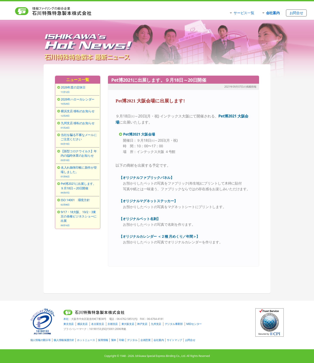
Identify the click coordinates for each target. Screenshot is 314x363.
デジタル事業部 (174, 324)
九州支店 (156, 324)
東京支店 (68, 324)
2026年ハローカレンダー (79, 101)
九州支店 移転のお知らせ (79, 125)
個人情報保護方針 (64, 340)
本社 (65, 319)
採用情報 (103, 340)
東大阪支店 (127, 324)
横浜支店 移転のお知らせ (79, 113)
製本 (113, 340)
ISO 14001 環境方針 (79, 202)
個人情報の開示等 (40, 340)
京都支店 (113, 324)
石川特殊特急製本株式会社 (62, 11)
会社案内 (159, 340)
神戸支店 (142, 324)
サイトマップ (174, 340)
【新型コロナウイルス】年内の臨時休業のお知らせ (79, 155)
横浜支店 (82, 324)
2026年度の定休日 (79, 89)
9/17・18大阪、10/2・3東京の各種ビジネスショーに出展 (79, 218)
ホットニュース (86, 340)
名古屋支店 (97, 324)
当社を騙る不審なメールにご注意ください (79, 139)
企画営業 (145, 340)
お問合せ (190, 340)
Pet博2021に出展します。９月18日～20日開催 (79, 188)
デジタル (132, 340)
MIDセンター (194, 324)
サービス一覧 (244, 12)
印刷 (121, 340)
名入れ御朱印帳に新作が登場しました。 (79, 171)
